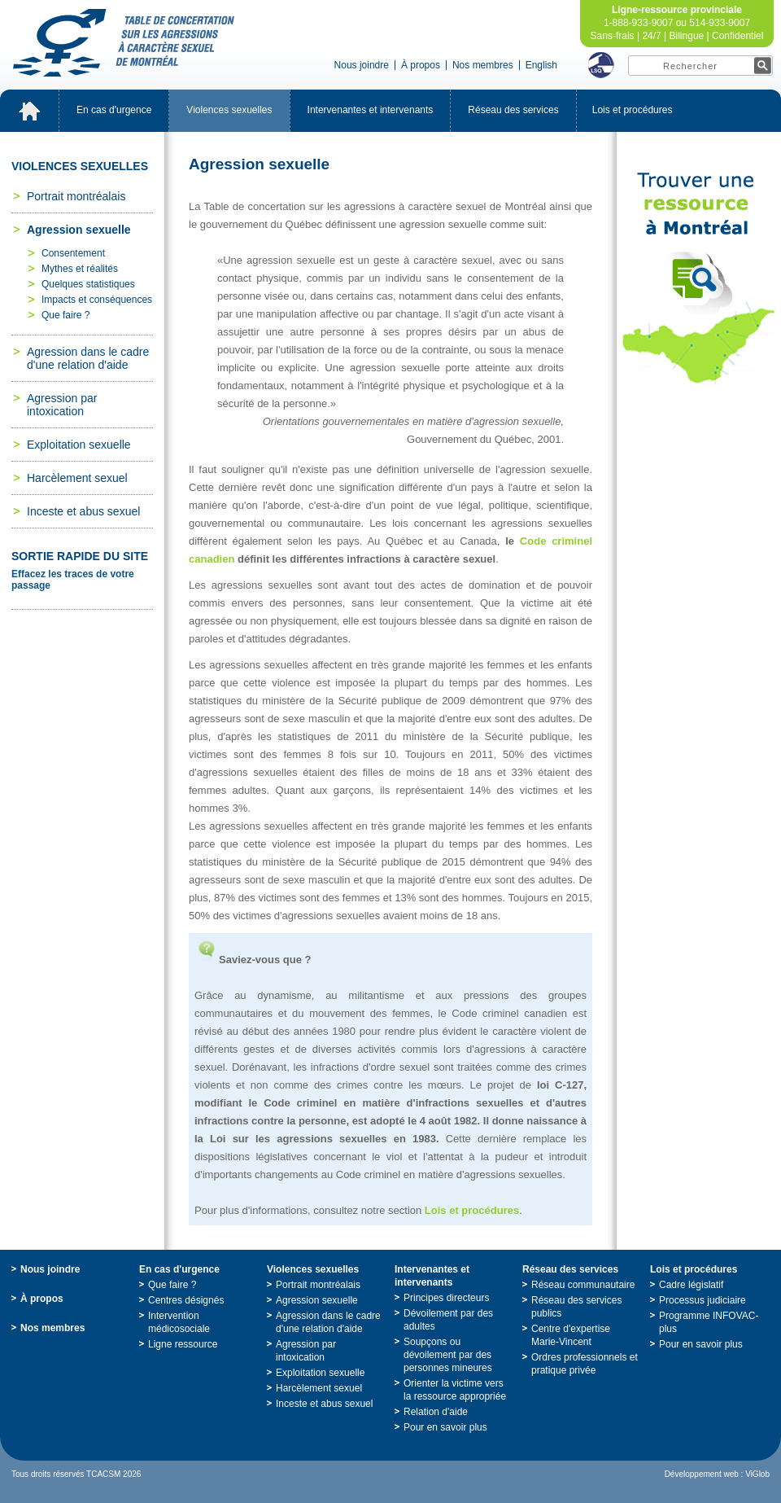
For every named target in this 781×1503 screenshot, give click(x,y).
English (541, 65)
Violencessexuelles (229, 110)
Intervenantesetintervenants (371, 110)
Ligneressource (182, 1344)
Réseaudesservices (513, 110)
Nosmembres (482, 65)
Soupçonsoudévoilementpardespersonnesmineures (448, 1355)
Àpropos (420, 65)
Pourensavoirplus (445, 1427)
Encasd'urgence (113, 110)
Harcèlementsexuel (77, 477)
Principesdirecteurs (446, 1298)
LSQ (601, 65)
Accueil (29, 111)
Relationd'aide (436, 1412)
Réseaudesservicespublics (576, 1307)
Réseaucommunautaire (583, 1284)
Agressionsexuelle (79, 229)
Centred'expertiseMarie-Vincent (570, 1335)
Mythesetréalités (79, 268)
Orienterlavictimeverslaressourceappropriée (455, 1390)
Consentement (73, 253)
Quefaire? (65, 315)
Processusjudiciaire (702, 1300)
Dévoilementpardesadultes (448, 1320)
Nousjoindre (361, 65)
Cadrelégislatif (691, 1284)
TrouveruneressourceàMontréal (698, 278)
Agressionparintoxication (62, 405)
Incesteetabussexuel (83, 511)
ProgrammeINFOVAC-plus (708, 1322)
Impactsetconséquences (96, 299)
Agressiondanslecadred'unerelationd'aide (88, 358)
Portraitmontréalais (76, 196)
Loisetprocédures (632, 110)
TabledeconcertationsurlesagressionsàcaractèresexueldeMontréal (123, 43)
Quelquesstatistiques (88, 284)
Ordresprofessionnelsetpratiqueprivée (584, 1364)
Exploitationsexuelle (79, 444)
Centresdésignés (186, 1300)
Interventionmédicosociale (179, 1322)
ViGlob (757, 1474)
